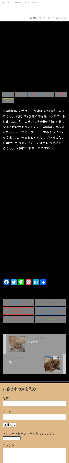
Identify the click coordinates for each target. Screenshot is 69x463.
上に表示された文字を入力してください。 (31, 365)
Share (50, 233)
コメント (10, 376)
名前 (6, 329)
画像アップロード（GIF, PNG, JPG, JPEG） (31, 430)
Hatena (50, 241)
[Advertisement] (34, 172)
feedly (50, 250)
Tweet (18, 233)
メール (7, 343)
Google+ (18, 241)
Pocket (18, 250)
